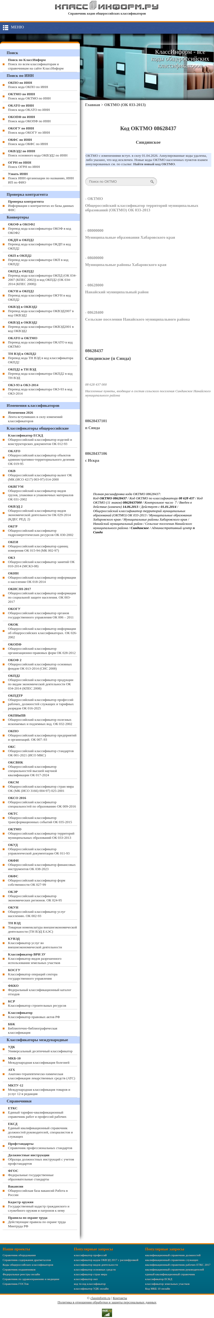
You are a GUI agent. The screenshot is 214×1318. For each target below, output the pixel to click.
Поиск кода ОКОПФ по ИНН (29, 119)
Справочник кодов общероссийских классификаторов (107, 13)
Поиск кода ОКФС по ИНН (28, 142)
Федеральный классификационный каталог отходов (39, 990)
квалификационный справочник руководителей (174, 1269)
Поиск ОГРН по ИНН (24, 164)
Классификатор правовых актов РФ (34, 1015)
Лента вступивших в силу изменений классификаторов (35, 417)
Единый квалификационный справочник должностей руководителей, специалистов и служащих (40, 1130)
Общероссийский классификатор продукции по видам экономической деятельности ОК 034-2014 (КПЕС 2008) (40, 682)
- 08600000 (94, 258)
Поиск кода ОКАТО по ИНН (29, 107)
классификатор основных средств (95, 1269)
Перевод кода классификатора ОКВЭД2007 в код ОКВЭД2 (41, 311)
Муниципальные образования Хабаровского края (130, 237)
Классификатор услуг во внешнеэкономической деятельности (35, 943)
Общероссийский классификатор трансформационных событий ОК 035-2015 (40, 817)
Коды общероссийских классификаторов (28, 1264)
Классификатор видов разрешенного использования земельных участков (34, 958)
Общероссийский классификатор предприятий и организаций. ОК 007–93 (42, 735)
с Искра (92, 460)
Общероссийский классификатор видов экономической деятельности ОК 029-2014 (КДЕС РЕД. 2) (39, 512)
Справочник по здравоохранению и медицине (31, 1279)
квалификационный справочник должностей (172, 1255)
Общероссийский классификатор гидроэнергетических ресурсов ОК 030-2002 (40, 530)
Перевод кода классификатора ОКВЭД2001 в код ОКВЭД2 (41, 326)
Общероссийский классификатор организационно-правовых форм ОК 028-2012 (42, 648)
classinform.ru (100, 1298)
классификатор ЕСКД (158, 1279)
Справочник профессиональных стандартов (40, 1146)
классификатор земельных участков (167, 1283)
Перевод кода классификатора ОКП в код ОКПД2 (38, 260)
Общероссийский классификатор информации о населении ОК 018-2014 (42, 577)
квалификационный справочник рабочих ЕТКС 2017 (177, 1264)
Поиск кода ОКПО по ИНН (28, 85)
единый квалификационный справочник (170, 1274)
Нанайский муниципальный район (117, 292)
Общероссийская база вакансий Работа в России (38, 1190)
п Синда (92, 428)
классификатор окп (86, 1279)
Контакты (120, 1298)
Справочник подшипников (19, 1269)
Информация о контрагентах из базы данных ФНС (41, 205)
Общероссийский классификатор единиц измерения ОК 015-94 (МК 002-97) (38, 546)
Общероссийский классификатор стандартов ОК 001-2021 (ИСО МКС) (41, 751)
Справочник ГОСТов (15, 1283)
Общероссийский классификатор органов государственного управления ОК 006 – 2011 (41, 613)
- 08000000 (94, 230)
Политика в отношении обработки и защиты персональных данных (107, 1302)
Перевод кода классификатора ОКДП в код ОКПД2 (39, 244)
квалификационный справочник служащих (171, 1260)
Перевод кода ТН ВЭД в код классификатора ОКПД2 (40, 358)
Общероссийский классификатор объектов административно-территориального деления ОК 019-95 (41, 457)
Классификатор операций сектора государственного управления (32, 974)
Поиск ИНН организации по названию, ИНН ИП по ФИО (41, 178)
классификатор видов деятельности (96, 1264)
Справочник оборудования (19, 1255)
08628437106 (96, 453)
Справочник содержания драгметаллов (27, 1260)
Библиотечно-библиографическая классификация (32, 1028)
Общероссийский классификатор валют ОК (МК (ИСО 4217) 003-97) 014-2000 (40, 475)
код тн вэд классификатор (90, 1283)
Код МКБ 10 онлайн (157, 1288)
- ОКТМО (94, 199)
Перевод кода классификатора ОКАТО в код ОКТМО (40, 342)
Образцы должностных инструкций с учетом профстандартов (41, 1159)
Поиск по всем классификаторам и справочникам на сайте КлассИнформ (36, 64)
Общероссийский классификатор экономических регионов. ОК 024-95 (35, 896)
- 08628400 (94, 312)
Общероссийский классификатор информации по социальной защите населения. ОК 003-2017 (42, 595)
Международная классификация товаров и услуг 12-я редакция (39, 1089)
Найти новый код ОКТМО (154, 164)
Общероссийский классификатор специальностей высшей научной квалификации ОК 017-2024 (32, 768)
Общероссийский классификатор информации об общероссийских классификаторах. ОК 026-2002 (42, 630)
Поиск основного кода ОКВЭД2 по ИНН (38, 153)
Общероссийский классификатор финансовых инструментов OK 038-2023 (42, 864)
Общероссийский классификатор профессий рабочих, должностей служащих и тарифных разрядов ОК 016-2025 (41, 701)
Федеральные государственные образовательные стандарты (31, 1175)
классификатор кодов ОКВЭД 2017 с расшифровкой (106, 1260)
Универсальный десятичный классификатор (40, 1049)
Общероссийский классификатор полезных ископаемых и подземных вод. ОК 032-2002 (40, 719)
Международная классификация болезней (38, 1060)
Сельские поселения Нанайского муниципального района (137, 319)
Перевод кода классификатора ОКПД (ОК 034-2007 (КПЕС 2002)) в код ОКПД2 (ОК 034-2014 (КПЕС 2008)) (42, 277)
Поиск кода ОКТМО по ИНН (29, 96)
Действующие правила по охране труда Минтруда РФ (37, 1222)
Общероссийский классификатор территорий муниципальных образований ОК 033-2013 (41, 833)
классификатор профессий (90, 1255)
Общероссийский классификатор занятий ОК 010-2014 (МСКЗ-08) (41, 562)
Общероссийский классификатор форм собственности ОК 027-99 (36, 880)
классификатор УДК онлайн (91, 1288)
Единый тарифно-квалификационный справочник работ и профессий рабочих (37, 1112)
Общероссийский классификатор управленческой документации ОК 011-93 (39, 849)
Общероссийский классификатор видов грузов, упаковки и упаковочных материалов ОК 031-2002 (40, 493)
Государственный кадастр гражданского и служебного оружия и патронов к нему (38, 1206)
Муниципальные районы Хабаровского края (125, 265)
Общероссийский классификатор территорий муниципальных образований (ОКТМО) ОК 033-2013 (141, 207)
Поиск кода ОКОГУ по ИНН (29, 130)
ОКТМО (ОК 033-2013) (125, 105)
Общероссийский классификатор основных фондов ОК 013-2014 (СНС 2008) (40, 664)
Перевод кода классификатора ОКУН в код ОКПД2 (39, 295)
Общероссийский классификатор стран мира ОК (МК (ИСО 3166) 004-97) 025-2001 (41, 786)
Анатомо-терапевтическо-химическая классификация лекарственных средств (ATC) (41, 1074)
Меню (17, 27)
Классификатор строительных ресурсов (37, 1003)
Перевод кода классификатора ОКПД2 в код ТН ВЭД (40, 373)
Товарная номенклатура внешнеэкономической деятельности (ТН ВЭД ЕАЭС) (42, 927)
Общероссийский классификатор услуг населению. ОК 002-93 (36, 911)
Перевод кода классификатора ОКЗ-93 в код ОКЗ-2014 (40, 389)
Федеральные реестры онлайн (21, 1274)
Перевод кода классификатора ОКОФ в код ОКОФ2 (39, 228)
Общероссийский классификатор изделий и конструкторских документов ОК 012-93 (40, 439)
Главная (92, 105)
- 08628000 (94, 285)
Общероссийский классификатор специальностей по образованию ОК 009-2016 (42, 802)
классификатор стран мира (90, 1274)
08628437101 (96, 421)
